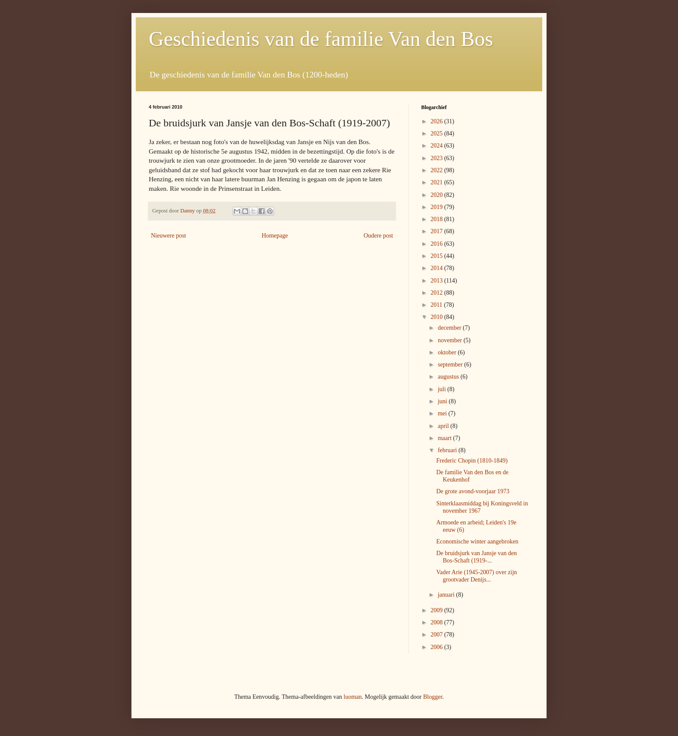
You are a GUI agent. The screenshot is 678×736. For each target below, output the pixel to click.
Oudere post (378, 235)
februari (448, 450)
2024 (438, 145)
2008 (438, 622)
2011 (437, 305)
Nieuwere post (168, 235)
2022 (438, 170)
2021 (438, 182)
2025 (438, 133)
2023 (438, 158)
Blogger (432, 697)
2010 (438, 317)
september (451, 364)
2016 (438, 244)
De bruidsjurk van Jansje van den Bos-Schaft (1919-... (476, 557)
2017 (438, 231)
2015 (438, 256)
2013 (438, 280)
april (444, 426)
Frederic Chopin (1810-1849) (472, 460)
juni (443, 401)
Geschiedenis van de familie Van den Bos (321, 38)
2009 (438, 610)
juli (442, 389)
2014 (438, 268)
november (450, 340)
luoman (353, 697)
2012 (438, 292)
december (450, 328)
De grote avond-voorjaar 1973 (472, 491)
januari (447, 594)
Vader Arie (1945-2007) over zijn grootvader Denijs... (476, 576)
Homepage (275, 235)
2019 (438, 207)
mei (443, 413)
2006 (438, 647)
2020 (438, 195)
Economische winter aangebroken (477, 541)
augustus (449, 376)
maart (445, 438)
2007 (438, 634)
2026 (438, 121)
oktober (447, 352)
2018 (438, 219)
